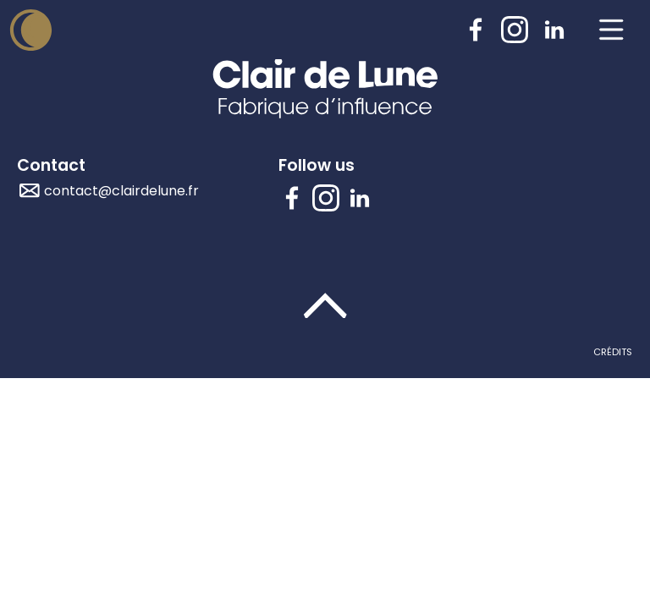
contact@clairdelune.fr (121, 190)
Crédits (612, 352)
